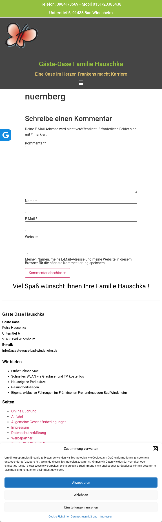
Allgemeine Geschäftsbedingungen (39, 422)
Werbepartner (21, 438)
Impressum (106, 516)
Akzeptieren (81, 483)
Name (31, 201)
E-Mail (31, 219)
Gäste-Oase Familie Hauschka (81, 64)
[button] (155, 448)
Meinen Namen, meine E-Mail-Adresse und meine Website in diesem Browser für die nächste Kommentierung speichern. (78, 261)
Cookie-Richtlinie (59, 516)
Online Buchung (23, 411)
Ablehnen (81, 495)
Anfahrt (17, 416)
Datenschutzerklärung (84, 516)
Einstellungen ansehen (81, 507)
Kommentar (35, 143)
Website (31, 237)
